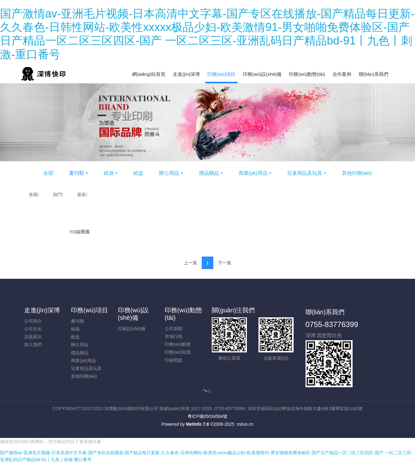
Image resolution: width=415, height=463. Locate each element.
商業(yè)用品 (253, 173)
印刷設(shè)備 (132, 328)
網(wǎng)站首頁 (148, 74)
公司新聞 (173, 328)
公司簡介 (33, 321)
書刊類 (76, 173)
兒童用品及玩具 (304, 173)
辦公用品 (169, 173)
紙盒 (138, 173)
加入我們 (33, 344)
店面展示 (33, 336)
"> (206, 390)
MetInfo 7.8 (197, 424)
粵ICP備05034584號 (208, 416)
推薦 (34, 194)
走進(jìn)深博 (42, 310)
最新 (82, 194)
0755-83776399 (332, 324)
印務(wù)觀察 (178, 344)
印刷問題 (173, 360)
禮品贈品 (209, 173)
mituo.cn (245, 424)
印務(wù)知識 (178, 352)
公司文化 (33, 328)
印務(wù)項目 (89, 310)
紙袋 (109, 173)
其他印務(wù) (357, 173)
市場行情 (173, 336)
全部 (48, 173)
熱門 (58, 194)
